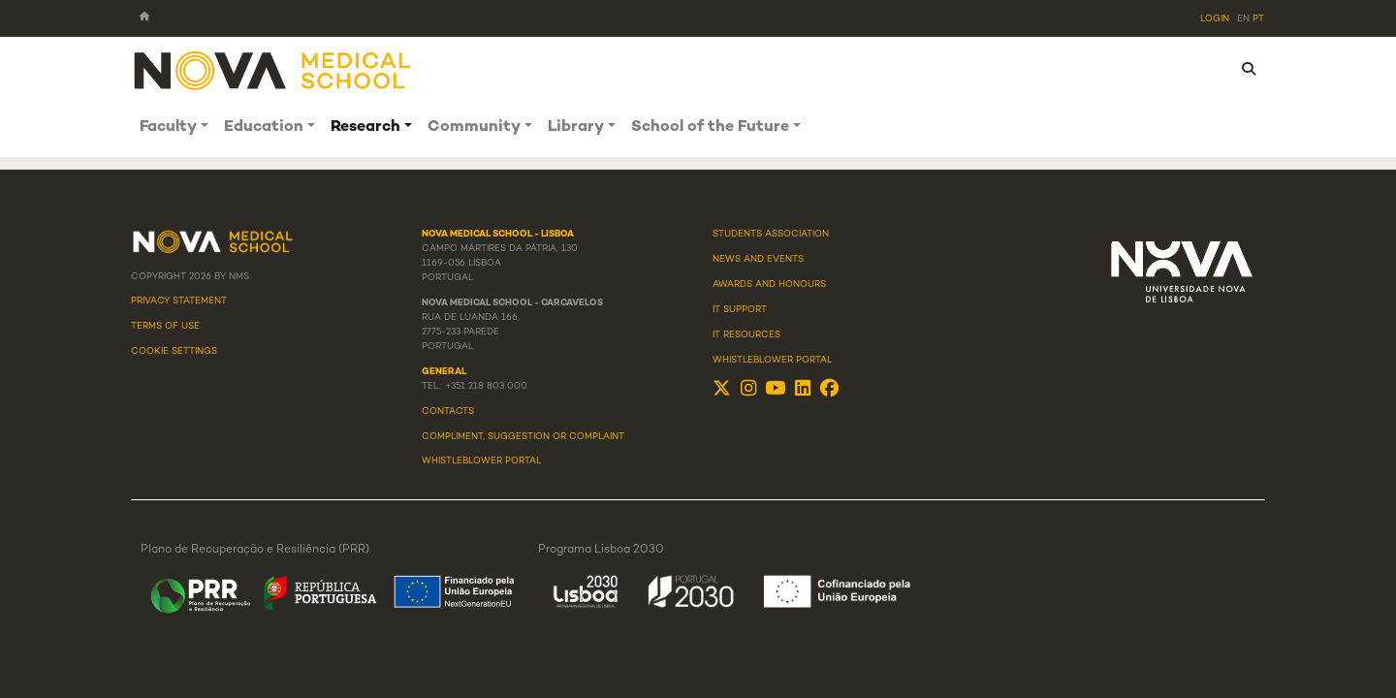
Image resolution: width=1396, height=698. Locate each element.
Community (474, 127)
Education (263, 127)
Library (576, 127)
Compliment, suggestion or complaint (523, 437)
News (727, 260)
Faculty (168, 127)
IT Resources (746, 335)
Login (1214, 19)
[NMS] (273, 69)
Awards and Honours (769, 285)
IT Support (740, 310)
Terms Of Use (165, 327)
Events (785, 260)
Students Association (771, 234)
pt (1258, 19)
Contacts (448, 412)
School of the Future (710, 127)
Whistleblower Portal (772, 360)
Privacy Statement (179, 301)
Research (365, 127)
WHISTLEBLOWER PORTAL (481, 461)
